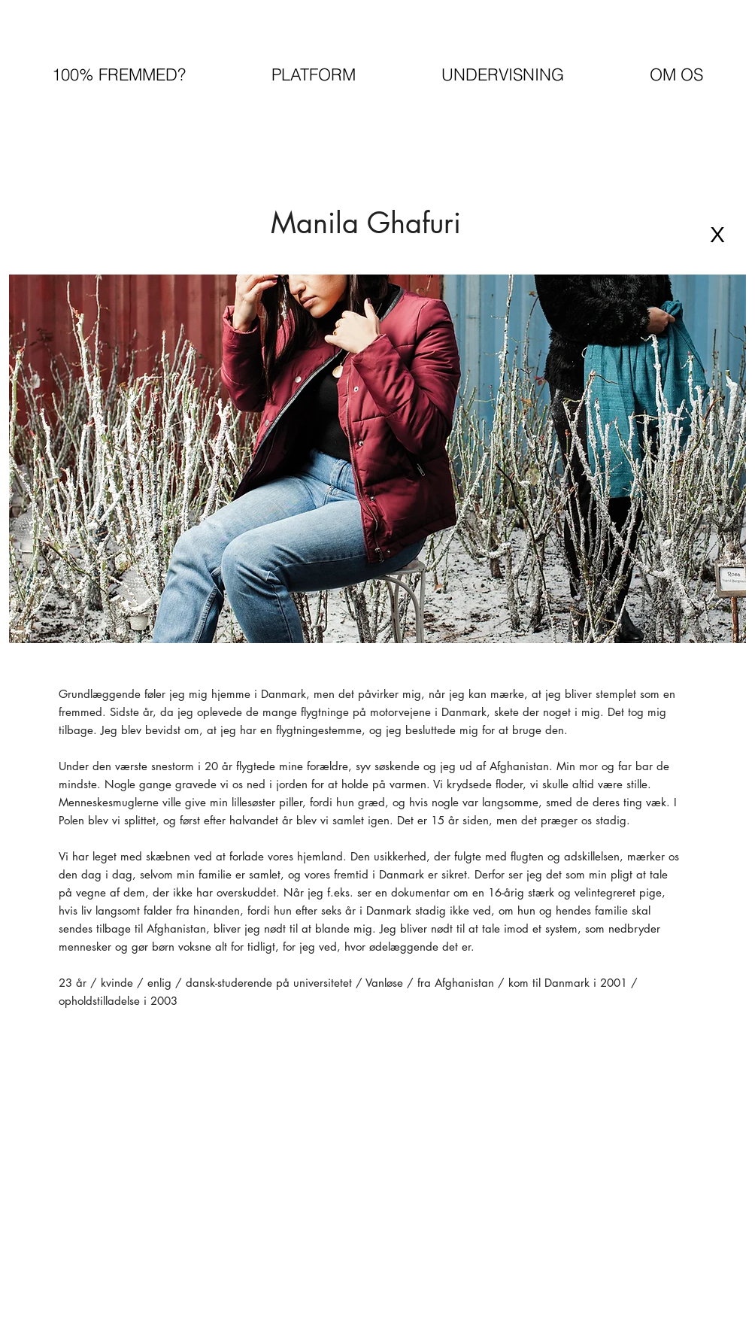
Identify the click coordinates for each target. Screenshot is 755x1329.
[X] (717, 234)
